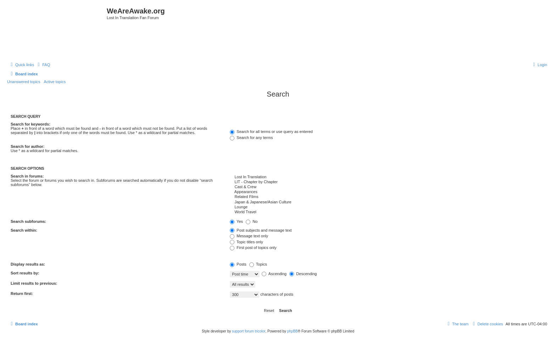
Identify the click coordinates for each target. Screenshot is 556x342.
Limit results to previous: (34, 283)
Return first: (22, 293)
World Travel (387, 212)
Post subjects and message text (260, 230)
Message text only (249, 236)
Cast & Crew (387, 187)
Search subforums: (28, 221)
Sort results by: (25, 273)
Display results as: (28, 264)
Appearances (387, 192)
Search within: (24, 230)
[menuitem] (43, 64)
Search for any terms (251, 137)
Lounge (387, 207)
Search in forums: (27, 176)
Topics (258, 264)
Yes (236, 221)
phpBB (292, 331)
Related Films (387, 197)
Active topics (55, 82)
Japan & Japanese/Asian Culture (387, 202)
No (251, 221)
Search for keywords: (30, 124)
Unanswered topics (23, 82)
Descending (303, 274)
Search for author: (27, 146)
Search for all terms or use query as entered (271, 131)
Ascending (274, 274)
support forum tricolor (248, 331)
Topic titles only (246, 242)
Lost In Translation (387, 177)
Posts (238, 264)
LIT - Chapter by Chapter (387, 182)
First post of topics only (253, 247)
